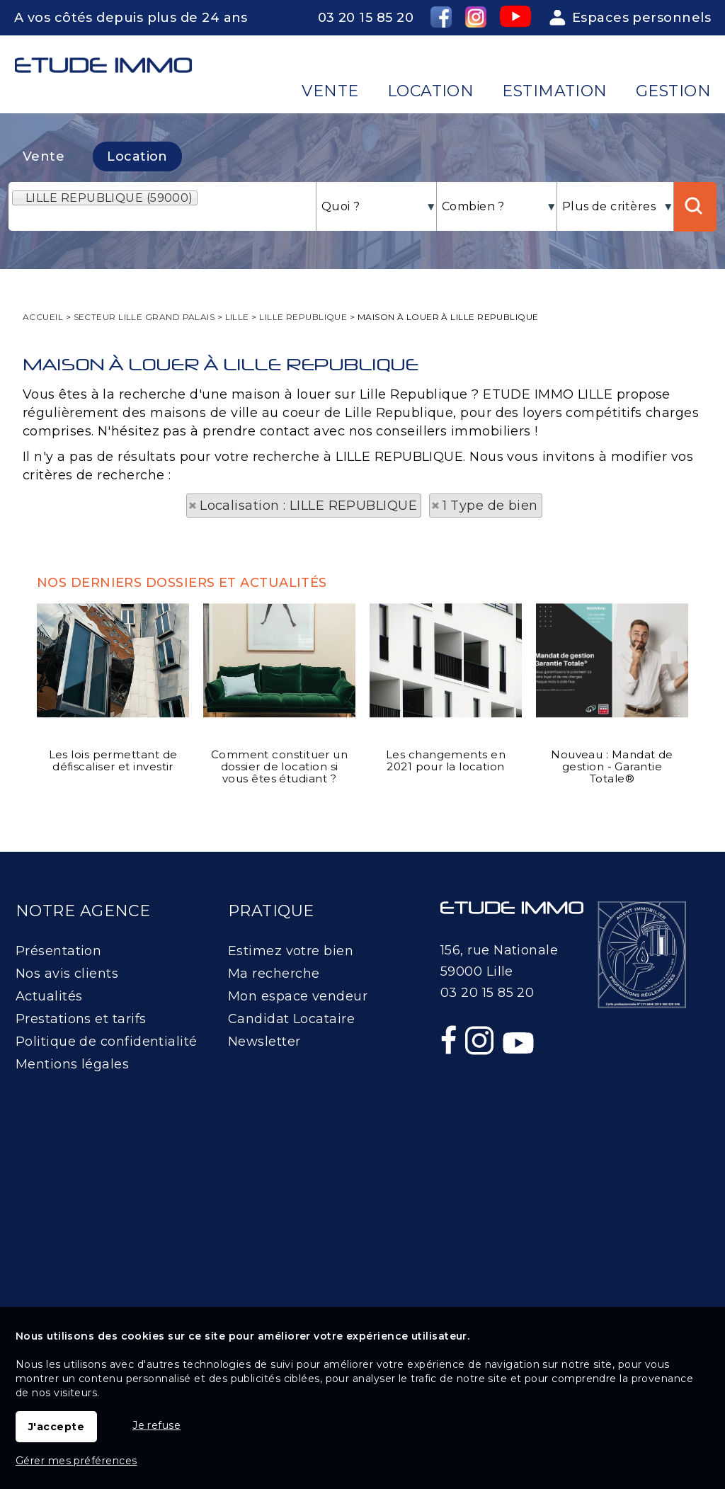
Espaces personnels (641, 17)
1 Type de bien (490, 505)
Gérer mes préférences (76, 1460)
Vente (43, 156)
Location (137, 156)
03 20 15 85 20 (365, 17)
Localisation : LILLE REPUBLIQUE (308, 505)
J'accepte (56, 1426)
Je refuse (156, 1425)
